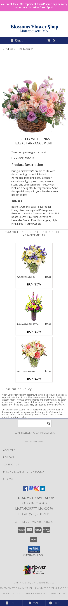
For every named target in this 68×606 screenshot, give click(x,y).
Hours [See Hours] (56, 603)
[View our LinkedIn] (42, 490)
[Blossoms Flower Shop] (34, 32)
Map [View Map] (34, 603)
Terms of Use (57, 593)
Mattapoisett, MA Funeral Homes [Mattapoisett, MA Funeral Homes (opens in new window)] (34, 582)
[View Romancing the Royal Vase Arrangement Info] (34, 306)
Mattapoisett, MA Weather (16, 588)
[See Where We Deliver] (34, 441)
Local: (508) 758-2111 (23, 158)
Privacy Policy (12, 593)
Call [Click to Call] (11, 603)
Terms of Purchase (35, 593)
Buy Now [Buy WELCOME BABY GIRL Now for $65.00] (34, 379)
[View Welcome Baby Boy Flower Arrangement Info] (34, 259)
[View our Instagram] (36, 490)
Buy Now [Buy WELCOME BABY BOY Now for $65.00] (34, 284)
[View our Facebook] (25, 490)
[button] (34, 549)
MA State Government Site (51, 588)
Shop (16, 40)
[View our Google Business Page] (31, 490)
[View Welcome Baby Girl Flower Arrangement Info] (34, 353)
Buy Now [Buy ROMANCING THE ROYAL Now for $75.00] (34, 331)
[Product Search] (35, 423)
